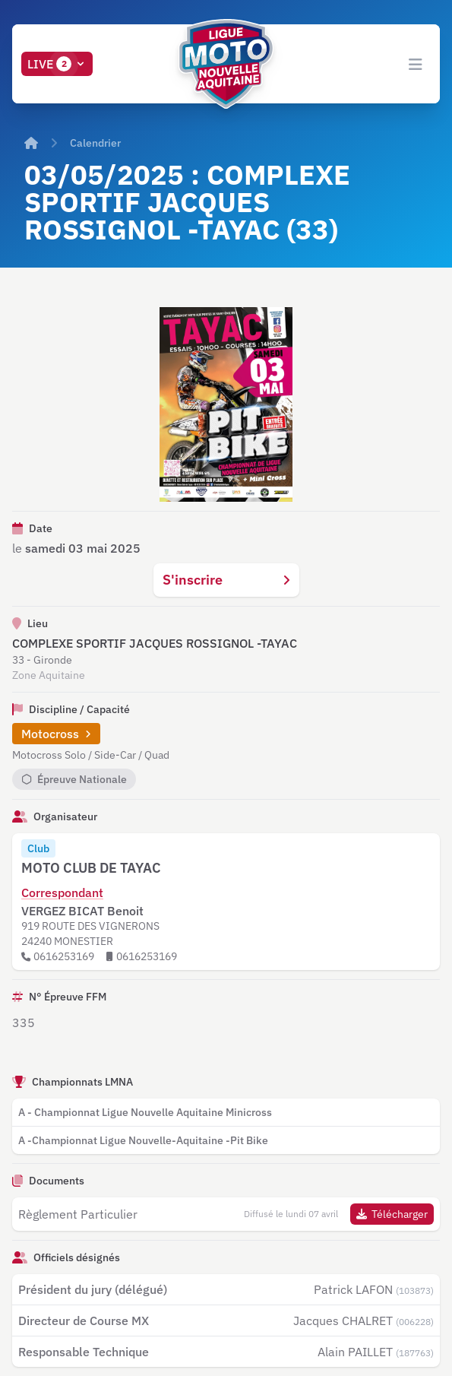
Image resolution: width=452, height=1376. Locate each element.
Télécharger (392, 1214)
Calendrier (95, 143)
